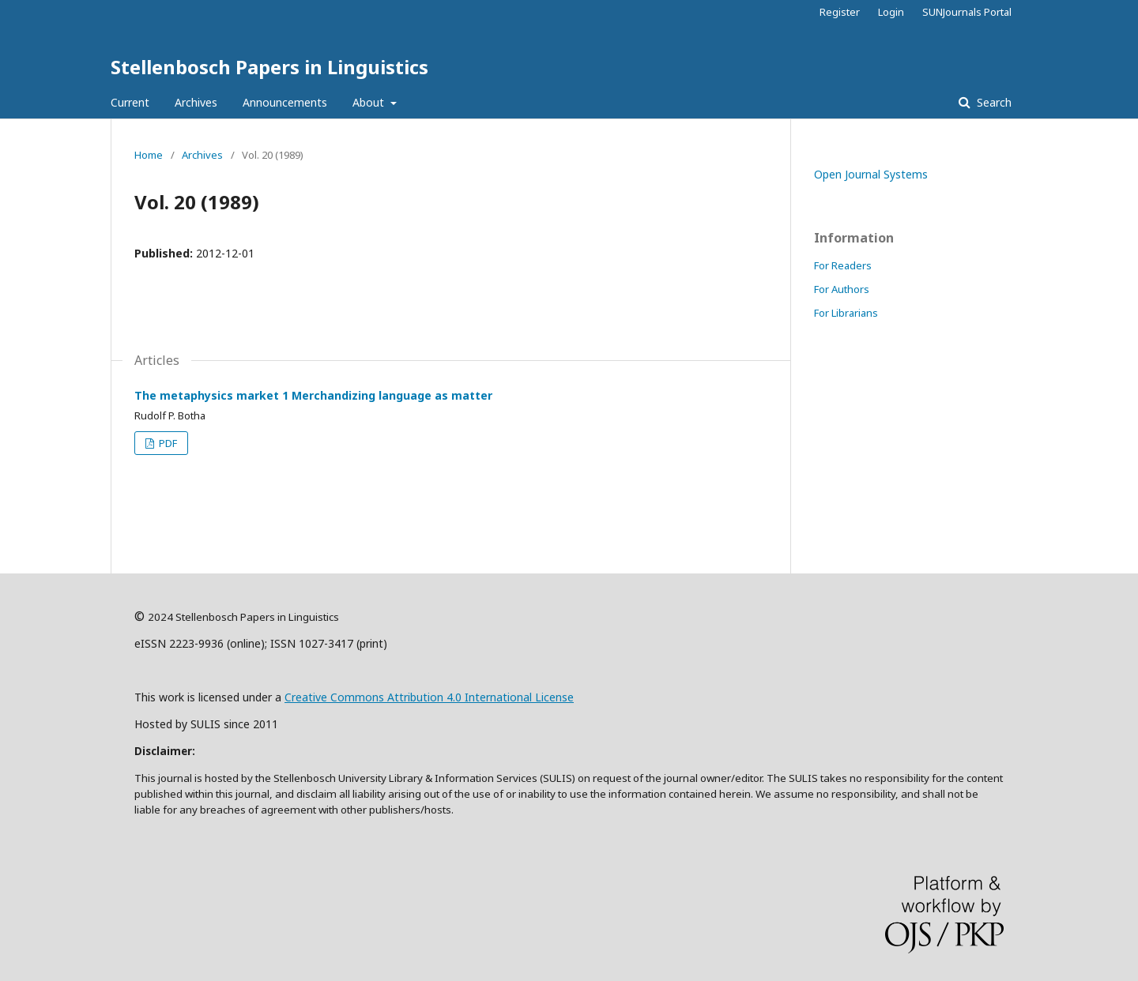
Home (148, 155)
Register (840, 12)
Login (891, 12)
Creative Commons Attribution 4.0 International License (429, 697)
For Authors (841, 289)
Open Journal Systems (871, 174)
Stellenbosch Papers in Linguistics (269, 67)
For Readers (843, 265)
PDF (166, 443)
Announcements (285, 102)
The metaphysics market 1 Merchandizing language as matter (313, 395)
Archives (196, 102)
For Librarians (846, 313)
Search (993, 102)
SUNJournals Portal (967, 12)
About (369, 102)
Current (130, 102)
